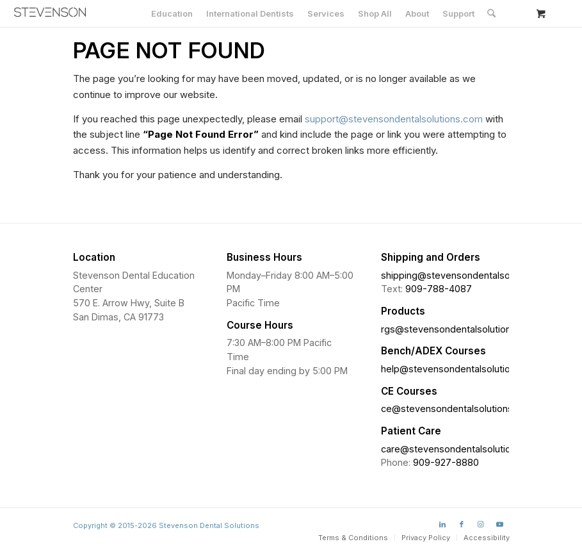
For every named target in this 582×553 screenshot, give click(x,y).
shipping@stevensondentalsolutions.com (470, 275)
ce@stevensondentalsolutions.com (457, 408)
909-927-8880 (446, 462)
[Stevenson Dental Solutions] (50, 12)
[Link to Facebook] (461, 524)
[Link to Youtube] (500, 524)
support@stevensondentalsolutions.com (394, 119)
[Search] (491, 13)
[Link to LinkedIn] (442, 524)
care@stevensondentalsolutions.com (461, 448)
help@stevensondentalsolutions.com (461, 368)
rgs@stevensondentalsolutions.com (459, 329)
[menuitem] (172, 13)
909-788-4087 (438, 288)
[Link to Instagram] (480, 524)
